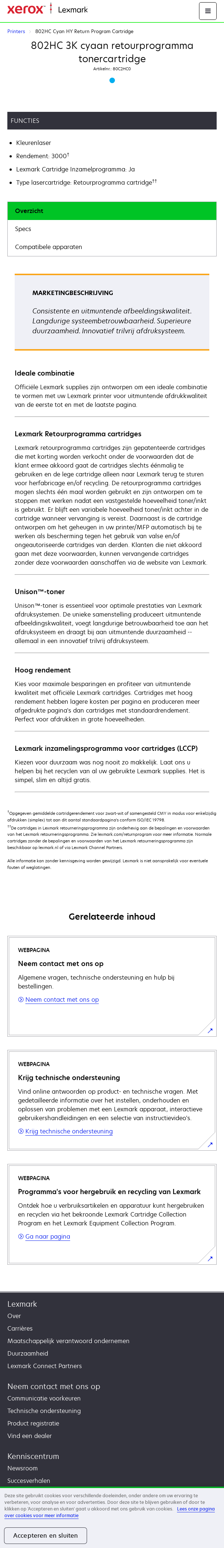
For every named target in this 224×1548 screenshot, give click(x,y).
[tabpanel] (112, 532)
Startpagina (102, 10)
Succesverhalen (28, 1481)
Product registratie (33, 1423)
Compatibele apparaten (48, 247)
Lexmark (22, 1304)
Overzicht (29, 211)
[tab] (112, 211)
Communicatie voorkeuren (44, 1398)
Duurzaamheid (27, 1353)
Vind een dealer (29, 1436)
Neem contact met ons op (53, 1386)
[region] (112, 1517)
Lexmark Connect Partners (44, 1366)
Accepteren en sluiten (45, 1535)
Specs (23, 229)
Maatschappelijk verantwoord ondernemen (68, 1341)
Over (14, 1316)
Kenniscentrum (33, 1456)
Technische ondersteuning (44, 1411)
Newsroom (22, 1468)
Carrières (20, 1328)
